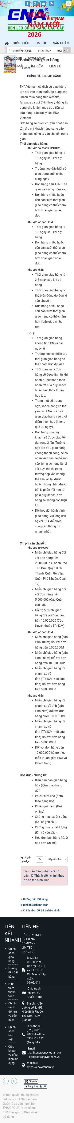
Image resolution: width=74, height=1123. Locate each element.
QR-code (31, 1081)
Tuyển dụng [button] (22, 51)
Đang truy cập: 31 (35, 1086)
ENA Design (11, 1112)
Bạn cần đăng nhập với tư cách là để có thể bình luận (44, 876)
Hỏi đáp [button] (44, 51)
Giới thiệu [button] (21, 43)
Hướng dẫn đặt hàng (35, 899)
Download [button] (36, 58)
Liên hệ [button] (55, 66)
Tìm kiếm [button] (36, 66)
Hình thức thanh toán (35, 904)
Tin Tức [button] (41, 43)
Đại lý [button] (61, 51)
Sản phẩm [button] (61, 43)
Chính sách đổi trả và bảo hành (41, 910)
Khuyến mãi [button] (13, 66)
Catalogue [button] (13, 58)
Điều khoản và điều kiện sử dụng (13, 1055)
